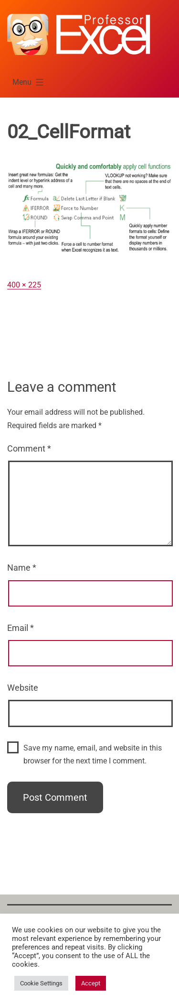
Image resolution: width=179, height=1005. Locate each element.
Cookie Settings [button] (41, 983)
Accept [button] (90, 983)
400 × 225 (24, 284)
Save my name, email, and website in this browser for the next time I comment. (92, 754)
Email (20, 628)
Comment (29, 448)
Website (22, 688)
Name (21, 568)
